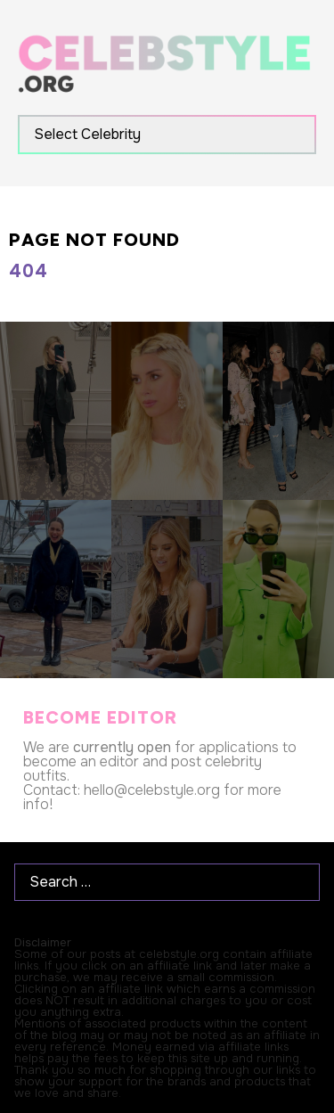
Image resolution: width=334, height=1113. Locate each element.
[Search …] (167, 882)
